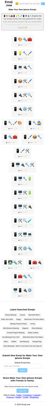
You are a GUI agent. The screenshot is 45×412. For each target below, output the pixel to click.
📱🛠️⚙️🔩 (22, 248)
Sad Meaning (24, 341)
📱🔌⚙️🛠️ (22, 109)
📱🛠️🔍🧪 (22, 220)
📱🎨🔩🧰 (22, 39)
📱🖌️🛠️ (22, 151)
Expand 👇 (22, 27)
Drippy (18, 319)
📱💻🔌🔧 (22, 67)
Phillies (13, 341)
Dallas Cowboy (33, 333)
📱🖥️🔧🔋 (22, 179)
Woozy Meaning (10, 315)
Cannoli (22, 315)
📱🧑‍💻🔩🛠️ (12, 262)
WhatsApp (34, 397)
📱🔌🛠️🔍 (22, 95)
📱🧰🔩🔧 (22, 276)
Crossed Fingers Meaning (15, 333)
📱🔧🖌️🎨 (12, 123)
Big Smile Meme (34, 315)
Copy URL (22, 391)
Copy (21, 45)
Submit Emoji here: (22, 363)
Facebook (27, 395)
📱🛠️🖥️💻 (22, 234)
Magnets (25, 328)
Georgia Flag (36, 341)
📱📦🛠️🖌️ (22, 81)
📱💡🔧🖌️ (22, 53)
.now (9, 3)
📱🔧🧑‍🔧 (35, 123)
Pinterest (10, 397)
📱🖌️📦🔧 (32, 137)
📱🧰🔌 (35, 262)
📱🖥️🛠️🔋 (22, 192)
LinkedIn (36, 395)
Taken (6, 341)
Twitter (19, 395)
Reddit (18, 397)
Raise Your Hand (7, 319)
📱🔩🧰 (10, 137)
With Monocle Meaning (11, 328)
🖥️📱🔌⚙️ (22, 290)
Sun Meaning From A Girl (10, 337)
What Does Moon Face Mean (33, 337)
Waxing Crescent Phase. (18, 324)
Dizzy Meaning (37, 328)
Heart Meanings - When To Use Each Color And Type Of (22, 346)
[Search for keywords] (29, 3)
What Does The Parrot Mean (34, 319)
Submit (22, 370)
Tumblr (25, 397)
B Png (33, 324)
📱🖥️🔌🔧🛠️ (22, 165)
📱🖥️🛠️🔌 (22, 206)
